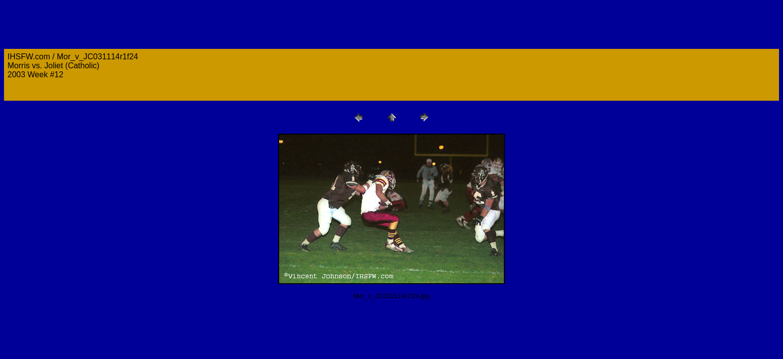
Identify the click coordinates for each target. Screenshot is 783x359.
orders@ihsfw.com (40, 92)
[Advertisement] (186, 330)
